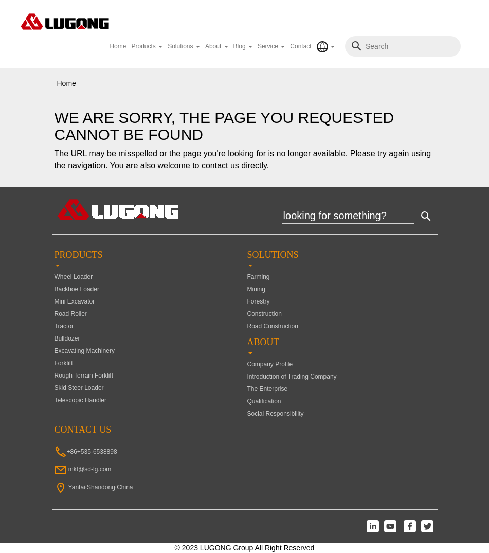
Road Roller (71, 313)
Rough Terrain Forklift (84, 375)
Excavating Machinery (85, 350)
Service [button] (271, 46)
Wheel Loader (74, 276)
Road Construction (272, 326)
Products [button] (146, 46)
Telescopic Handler (80, 400)
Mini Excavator (75, 301)
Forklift (64, 363)
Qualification (264, 401)
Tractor (64, 326)
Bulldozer (67, 338)
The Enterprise (267, 389)
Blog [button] (242, 46)
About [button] (216, 46)
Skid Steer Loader (79, 387)
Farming (258, 276)
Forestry (258, 301)
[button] (325, 46)
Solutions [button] (184, 46)
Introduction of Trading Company (292, 376)
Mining (256, 289)
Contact (300, 46)
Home (118, 46)
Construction (264, 313)
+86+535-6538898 (92, 451)
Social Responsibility (275, 413)
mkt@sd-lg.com (90, 469)
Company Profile (270, 364)
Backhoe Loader (77, 289)
